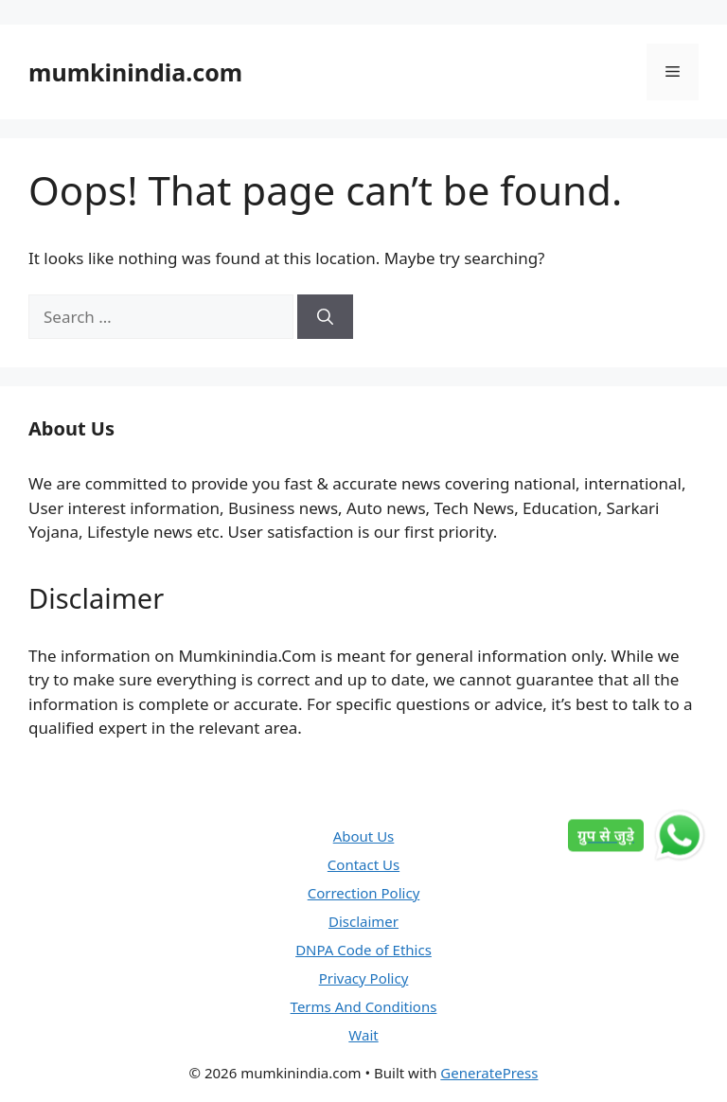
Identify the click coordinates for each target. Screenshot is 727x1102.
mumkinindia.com (135, 72)
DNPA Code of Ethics (363, 949)
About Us (364, 835)
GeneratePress (489, 1072)
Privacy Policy (364, 978)
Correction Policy (364, 892)
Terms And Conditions (364, 1006)
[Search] (325, 317)
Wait (363, 1034)
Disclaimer (363, 921)
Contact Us (363, 864)
